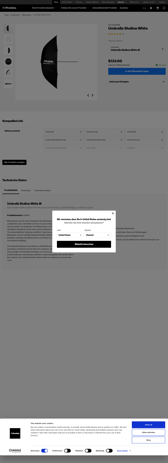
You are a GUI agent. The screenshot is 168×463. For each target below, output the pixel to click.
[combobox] (70, 235)
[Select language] (122, 2)
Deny (148, 448)
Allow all (148, 432)
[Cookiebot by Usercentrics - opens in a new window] (15, 458)
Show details (122, 458)
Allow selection (148, 440)
